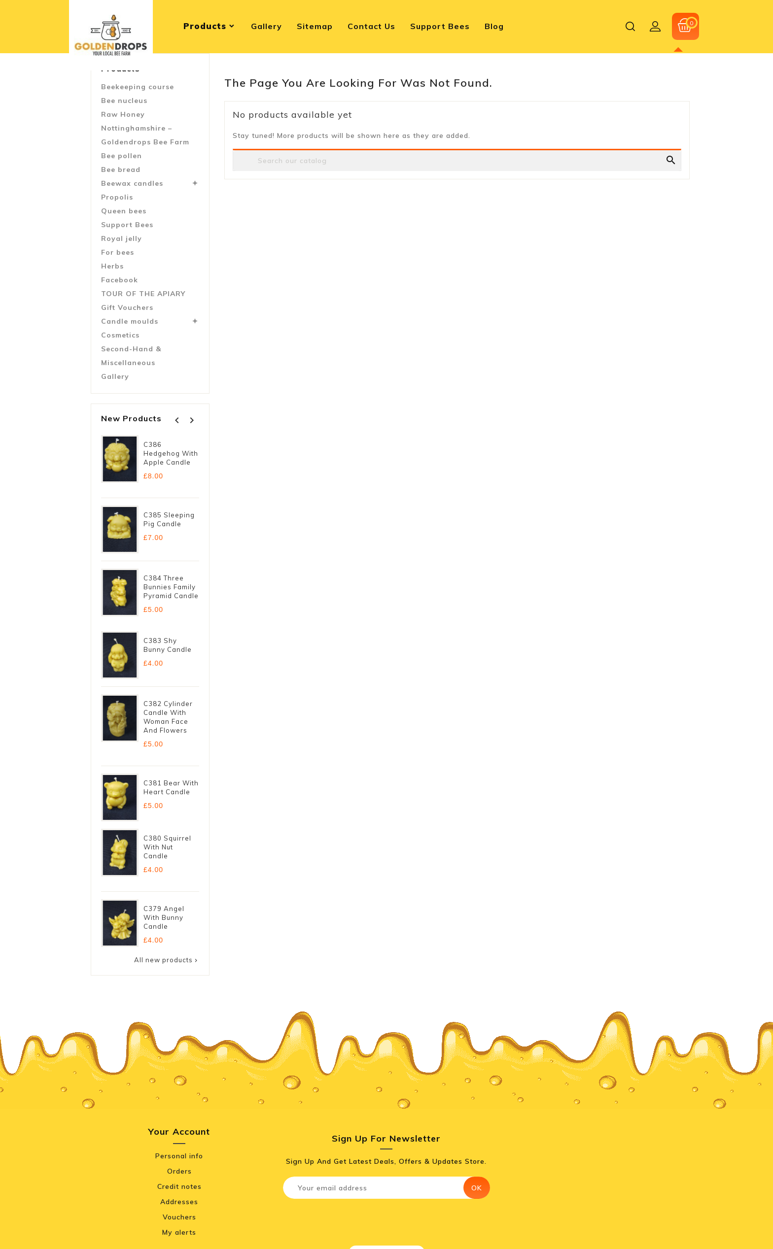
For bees (117, 252)
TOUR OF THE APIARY (143, 293)
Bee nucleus (124, 100)
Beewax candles (132, 183)
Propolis (117, 197)
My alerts (179, 1232)
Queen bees (123, 210)
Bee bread (121, 169)
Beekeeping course (137, 86)
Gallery (115, 376)
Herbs (112, 266)
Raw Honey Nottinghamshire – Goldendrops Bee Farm (145, 128)
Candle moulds (129, 321)
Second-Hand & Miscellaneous (131, 355)
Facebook (119, 279)
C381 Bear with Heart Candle (171, 787)
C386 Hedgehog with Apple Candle (170, 453)
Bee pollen (121, 155)
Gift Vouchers (127, 307)
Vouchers (179, 1217)
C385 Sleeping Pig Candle (169, 519)
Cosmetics (120, 335)
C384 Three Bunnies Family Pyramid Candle (171, 587)
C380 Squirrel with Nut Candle (167, 847)
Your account (179, 1131)
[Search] (457, 171)
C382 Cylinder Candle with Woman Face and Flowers (168, 717)
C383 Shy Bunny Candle (167, 645)
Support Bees (127, 224)
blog (494, 26)
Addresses (179, 1201)
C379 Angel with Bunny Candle (163, 917)
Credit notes (179, 1186)
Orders (179, 1171)
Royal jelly (121, 238)
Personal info (179, 1155)
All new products (166, 960)
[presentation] (365, 1220)
